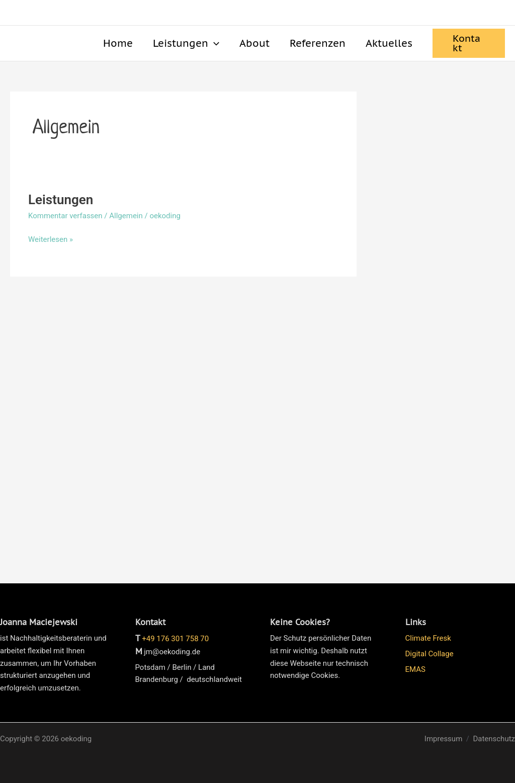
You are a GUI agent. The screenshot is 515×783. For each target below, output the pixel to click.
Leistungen (186, 43)
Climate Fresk (428, 638)
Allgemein (126, 215)
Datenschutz (494, 738)
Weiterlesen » (50, 238)
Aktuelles (389, 43)
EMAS (415, 669)
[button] (213, 43)
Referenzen (318, 43)
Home (118, 43)
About (254, 43)
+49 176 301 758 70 (175, 638)
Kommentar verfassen (65, 215)
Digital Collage (429, 653)
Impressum (443, 738)
